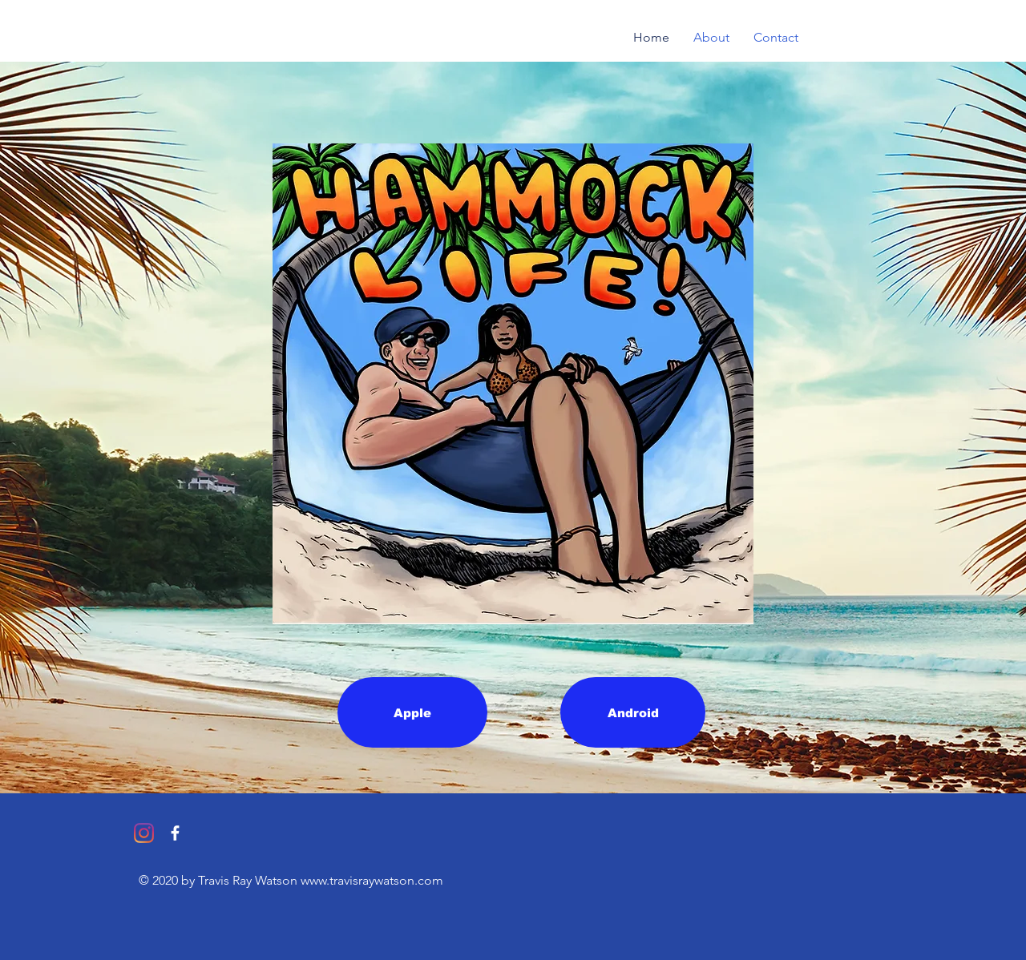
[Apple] (412, 712)
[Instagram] (144, 833)
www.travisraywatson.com (372, 880)
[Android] (632, 712)
